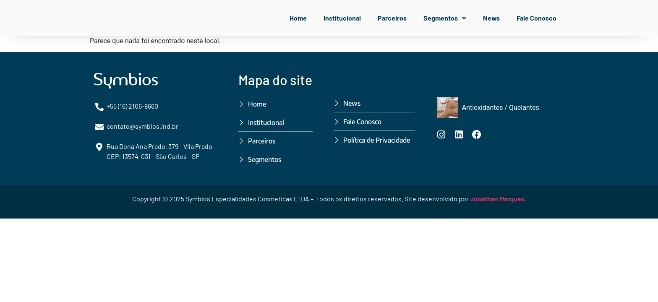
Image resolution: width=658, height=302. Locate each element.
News (491, 18)
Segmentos (444, 18)
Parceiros (392, 18)
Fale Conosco (536, 18)
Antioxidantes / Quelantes (500, 108)
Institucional (342, 18)
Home (298, 18)
